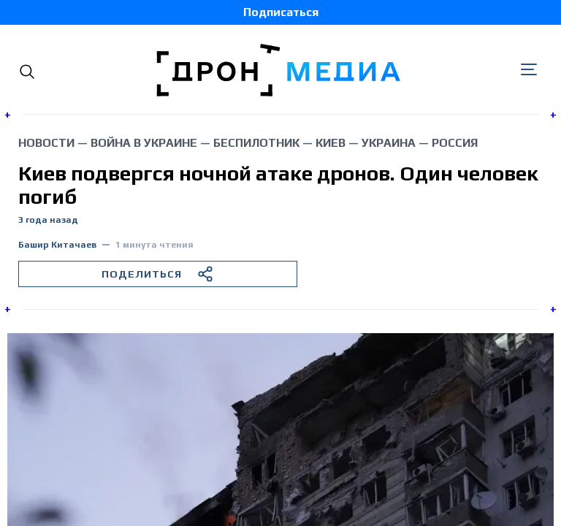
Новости (46, 143)
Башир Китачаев (57, 245)
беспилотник (256, 143)
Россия (455, 143)
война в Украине (144, 143)
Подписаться (280, 12)
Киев (331, 143)
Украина (389, 143)
